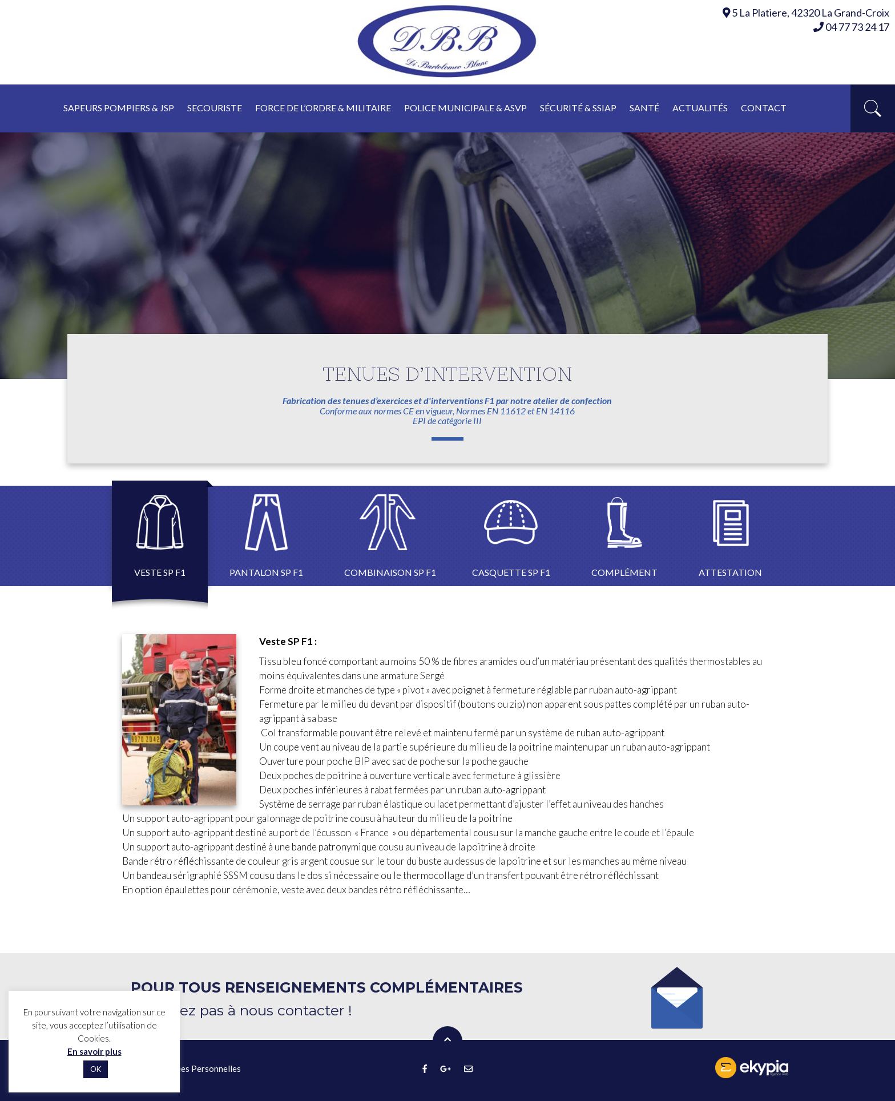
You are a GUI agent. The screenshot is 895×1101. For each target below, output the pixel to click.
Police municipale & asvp (465, 107)
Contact (764, 107)
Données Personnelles (198, 1068)
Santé (644, 107)
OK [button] (95, 1069)
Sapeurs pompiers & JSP (118, 107)
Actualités (700, 107)
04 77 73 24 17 (851, 27)
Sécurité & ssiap (578, 107)
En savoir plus (94, 1051)
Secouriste (214, 107)
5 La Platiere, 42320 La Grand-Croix (810, 12)
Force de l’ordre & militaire (323, 107)
